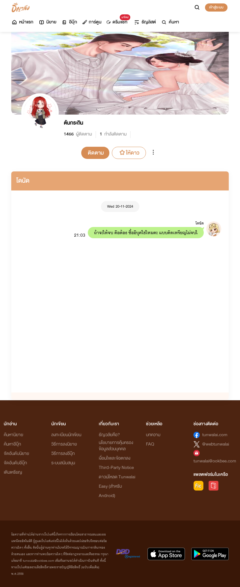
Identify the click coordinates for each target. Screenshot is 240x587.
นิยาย (47, 22)
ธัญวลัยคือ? (109, 435)
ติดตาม (96, 152)
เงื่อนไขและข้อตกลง (114, 458)
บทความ (153, 435)
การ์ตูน (92, 22)
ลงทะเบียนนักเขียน (66, 435)
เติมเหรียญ (13, 472)
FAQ (150, 444)
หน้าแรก (22, 22)
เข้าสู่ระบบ (216, 7)
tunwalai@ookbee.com (214, 461)
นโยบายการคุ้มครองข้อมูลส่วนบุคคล (116, 446)
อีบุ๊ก (69, 22)
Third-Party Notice (116, 467)
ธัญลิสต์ (145, 22)
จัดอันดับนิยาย (16, 453)
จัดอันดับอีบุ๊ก (15, 463)
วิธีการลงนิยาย (64, 444)
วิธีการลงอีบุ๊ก (63, 453)
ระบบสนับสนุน (63, 463)
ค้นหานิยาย (13, 435)
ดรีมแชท (117, 20)
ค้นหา (170, 22)
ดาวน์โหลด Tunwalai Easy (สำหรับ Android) (117, 486)
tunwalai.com (215, 435)
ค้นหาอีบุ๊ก (12, 444)
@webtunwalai (215, 444)
